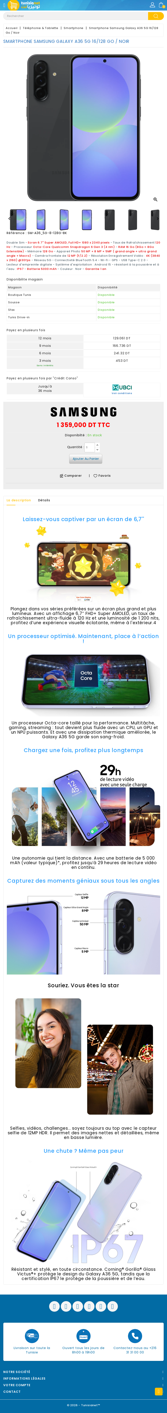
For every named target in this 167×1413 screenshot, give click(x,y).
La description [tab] (19, 500)
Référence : (17, 233)
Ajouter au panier (86, 458)
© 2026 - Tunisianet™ (84, 1405)
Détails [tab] (46, 500)
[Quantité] (89, 447)
